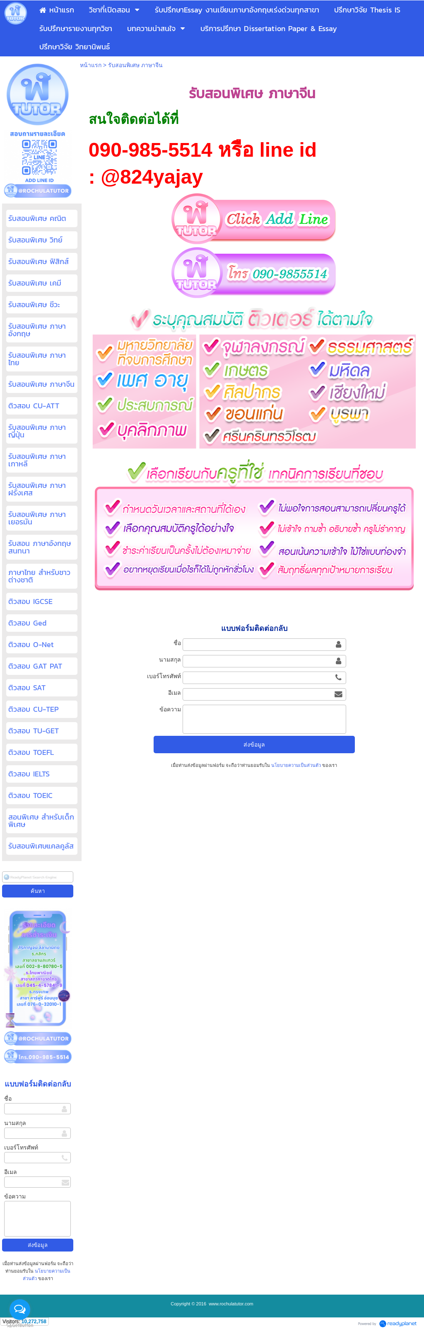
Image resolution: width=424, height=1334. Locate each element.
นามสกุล (15, 1123)
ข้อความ (15, 1196)
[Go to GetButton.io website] (20, 1325)
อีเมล (10, 1172)
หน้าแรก (90, 65)
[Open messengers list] (20, 1309)
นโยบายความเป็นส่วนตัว (296, 765)
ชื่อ (8, 1098)
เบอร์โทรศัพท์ (21, 1147)
